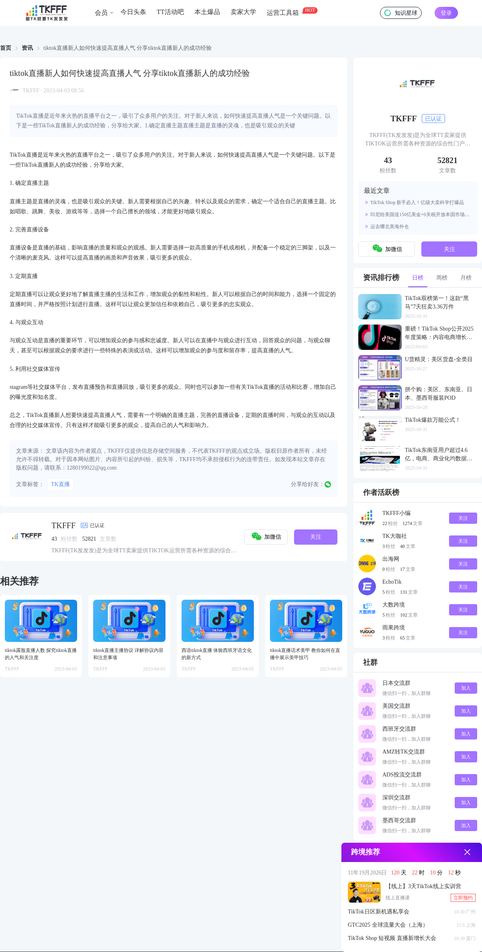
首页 (5, 48)
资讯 (27, 48)
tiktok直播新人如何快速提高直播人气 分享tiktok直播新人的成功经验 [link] (127, 48)
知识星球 (400, 13)
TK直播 (60, 484)
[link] (5, 48)
